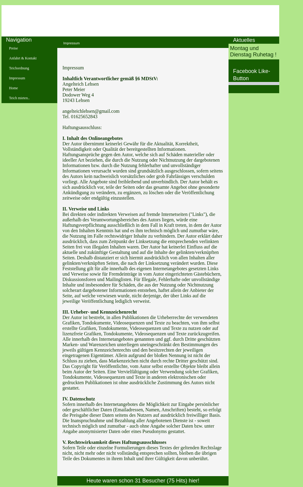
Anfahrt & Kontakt (22, 58)
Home (13, 88)
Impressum (17, 78)
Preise (13, 48)
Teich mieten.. (19, 98)
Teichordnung (19, 68)
